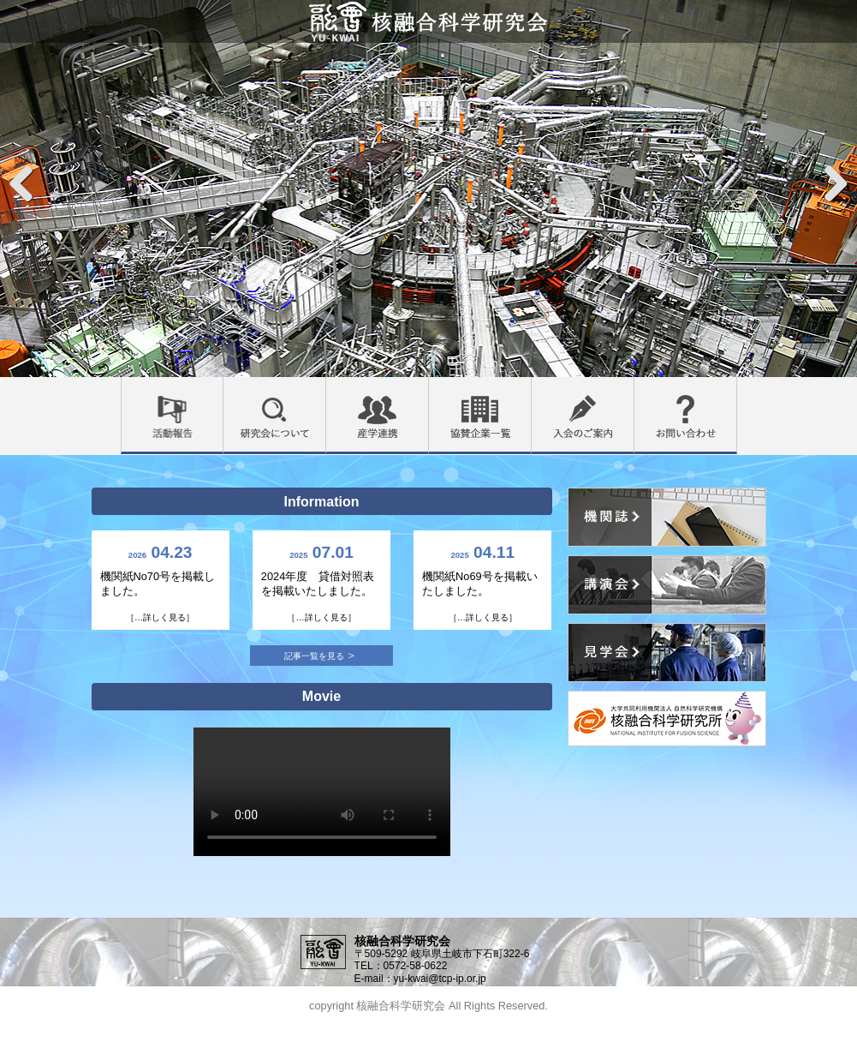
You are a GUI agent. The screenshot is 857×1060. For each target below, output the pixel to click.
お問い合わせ (736, 387)
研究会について (325, 387)
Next (834, 181)
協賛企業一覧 (531, 387)
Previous (22, 181)
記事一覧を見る (314, 656)
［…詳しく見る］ (160, 617)
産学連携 (428, 387)
